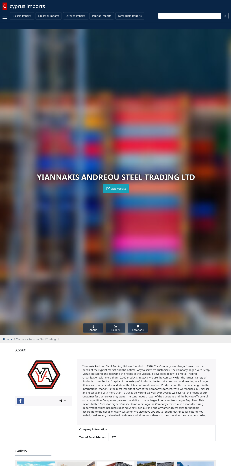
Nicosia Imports (22, 15)
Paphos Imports (101, 15)
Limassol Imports (48, 15)
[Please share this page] (62, 401)
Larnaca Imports (76, 15)
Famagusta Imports (130, 15)
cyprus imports (27, 6)
